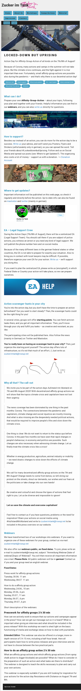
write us (38, 107)
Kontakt (13, 686)
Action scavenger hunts (66, 82)
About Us (19, 13)
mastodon (12, 201)
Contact (23, 18)
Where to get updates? (36, 82)
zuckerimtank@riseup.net (16, 354)
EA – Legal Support (51, 82)
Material (63, 13)
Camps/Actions (48, 13)
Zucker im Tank (15, 5)
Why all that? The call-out (12, 86)
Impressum (10, 18)
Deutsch (7, 23)
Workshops (32, 13)
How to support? (22, 82)
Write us (17, 144)
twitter (24, 201)
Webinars (25, 86)
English (14, 23)
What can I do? (10, 82)
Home (7, 13)
